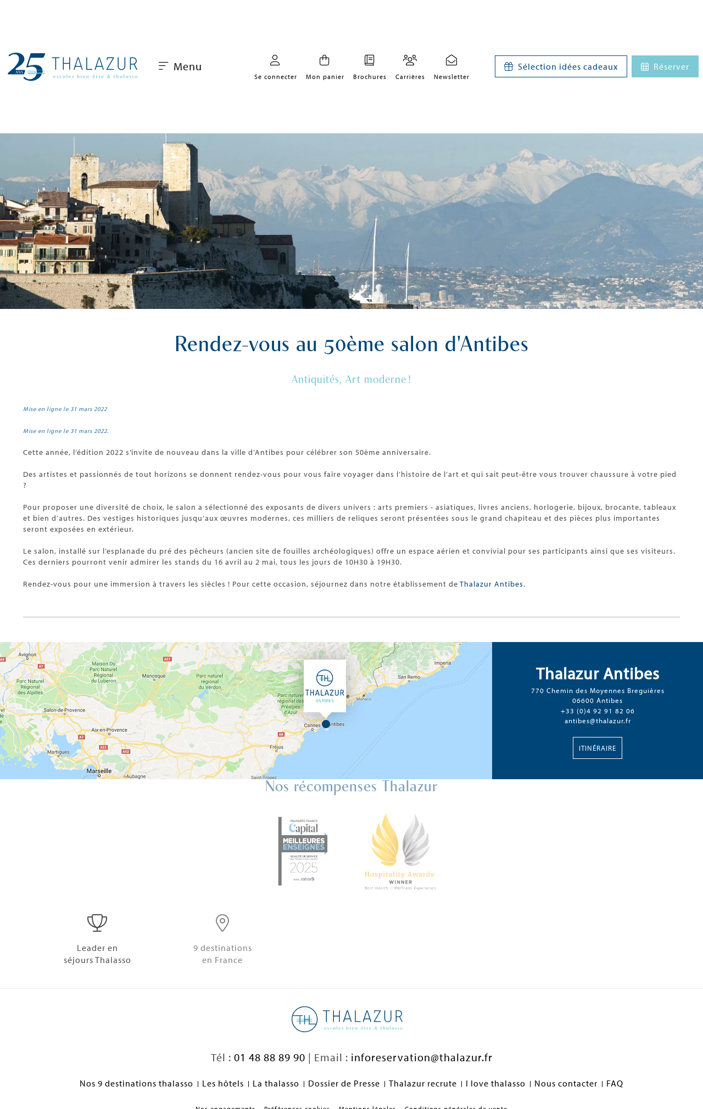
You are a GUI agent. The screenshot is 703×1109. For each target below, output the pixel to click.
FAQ (614, 1083)
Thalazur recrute (423, 1083)
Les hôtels (223, 1083)
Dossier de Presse (344, 1083)
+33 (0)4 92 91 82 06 (598, 710)
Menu (180, 66)
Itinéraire (597, 748)
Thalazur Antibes (491, 584)
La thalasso (276, 1083)
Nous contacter (566, 1083)
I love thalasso (496, 1083)
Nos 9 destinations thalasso (136, 1083)
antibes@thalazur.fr (598, 720)
